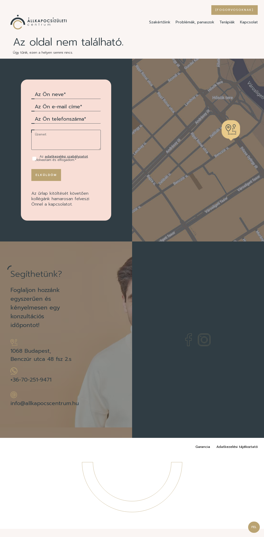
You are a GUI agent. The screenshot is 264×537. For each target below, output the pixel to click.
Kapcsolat (249, 22)
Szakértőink (159, 22)
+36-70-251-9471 (30, 388)
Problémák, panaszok (195, 22)
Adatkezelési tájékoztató (237, 454)
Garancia (202, 454)
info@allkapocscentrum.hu (44, 411)
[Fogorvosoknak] (235, 10)
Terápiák (227, 22)
